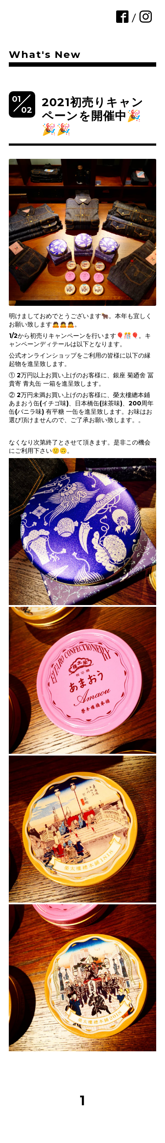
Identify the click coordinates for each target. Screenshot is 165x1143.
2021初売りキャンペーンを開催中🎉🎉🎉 (92, 115)
